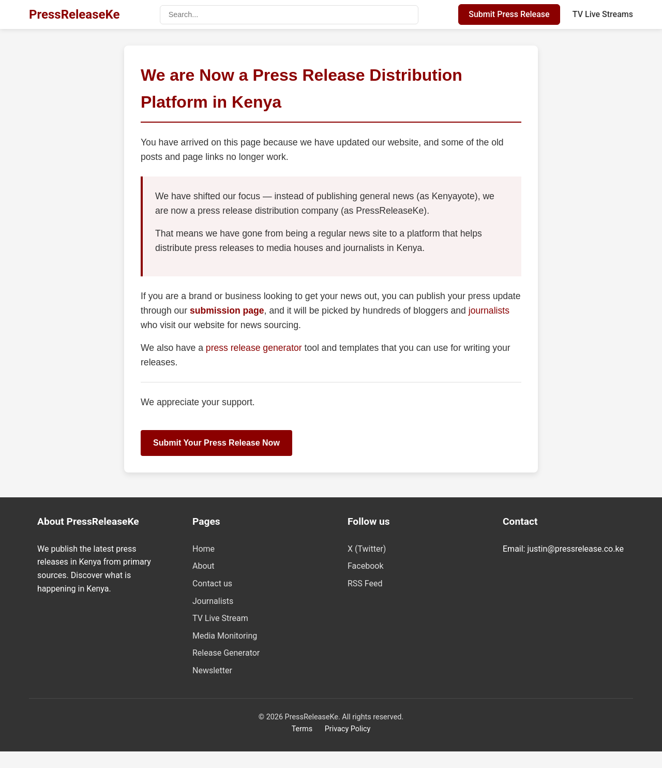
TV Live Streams (603, 14)
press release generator (255, 348)
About (203, 566)
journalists (489, 310)
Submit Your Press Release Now (216, 442)
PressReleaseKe (74, 14)
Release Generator (226, 653)
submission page (227, 310)
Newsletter (212, 670)
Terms (302, 729)
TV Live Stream (220, 618)
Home (203, 549)
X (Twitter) (367, 549)
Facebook (365, 566)
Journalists (212, 601)
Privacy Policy (348, 729)
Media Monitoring (224, 636)
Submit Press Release (509, 14)
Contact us (212, 583)
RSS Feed (365, 583)
